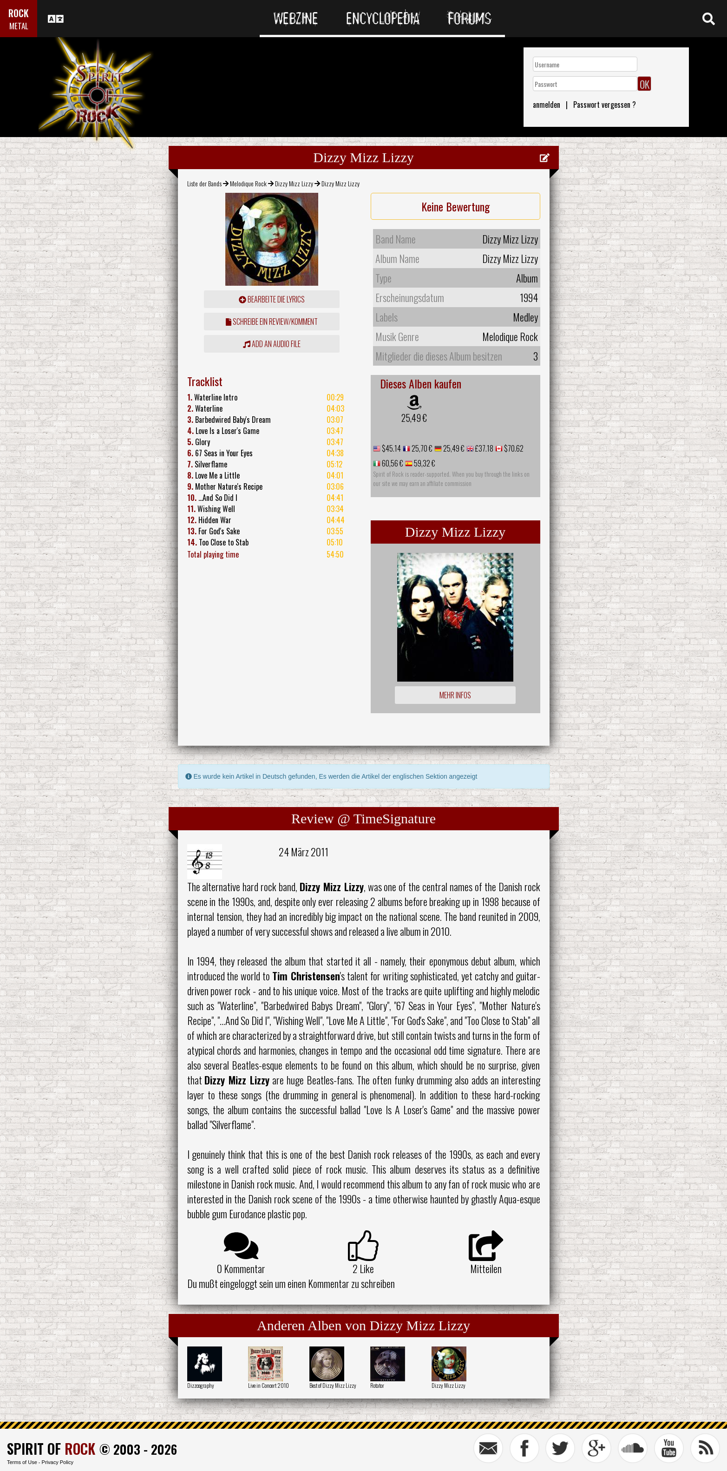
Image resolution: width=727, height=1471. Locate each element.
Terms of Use (22, 1462)
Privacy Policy (57, 1462)
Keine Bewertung (455, 206)
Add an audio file (272, 343)
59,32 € (424, 463)
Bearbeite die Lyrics (272, 299)
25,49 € (414, 418)
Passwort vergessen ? (604, 104)
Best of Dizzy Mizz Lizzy (332, 1385)
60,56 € (391, 463)
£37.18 (483, 448)
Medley (525, 316)
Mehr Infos (455, 695)
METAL (18, 26)
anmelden (546, 104)
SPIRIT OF (51, 1448)
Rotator (377, 1385)
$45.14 (390, 448)
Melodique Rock (248, 183)
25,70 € (421, 448)
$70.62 (513, 448)
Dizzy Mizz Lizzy (294, 183)
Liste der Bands (204, 183)
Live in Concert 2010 (268, 1385)
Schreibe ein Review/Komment (272, 321)
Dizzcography (200, 1385)
